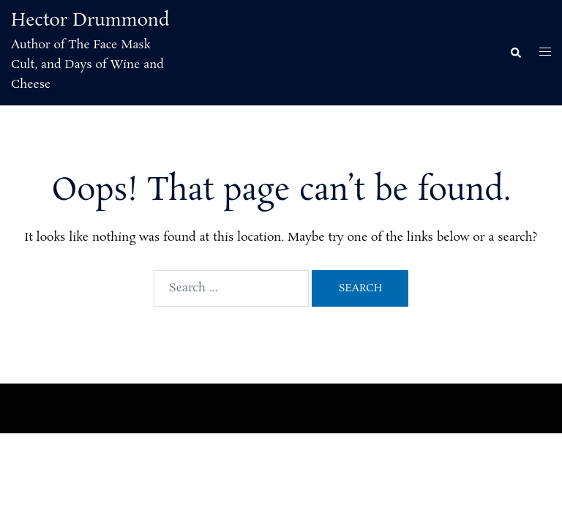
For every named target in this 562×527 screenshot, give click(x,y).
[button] (515, 52)
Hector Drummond (90, 21)
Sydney (305, 407)
